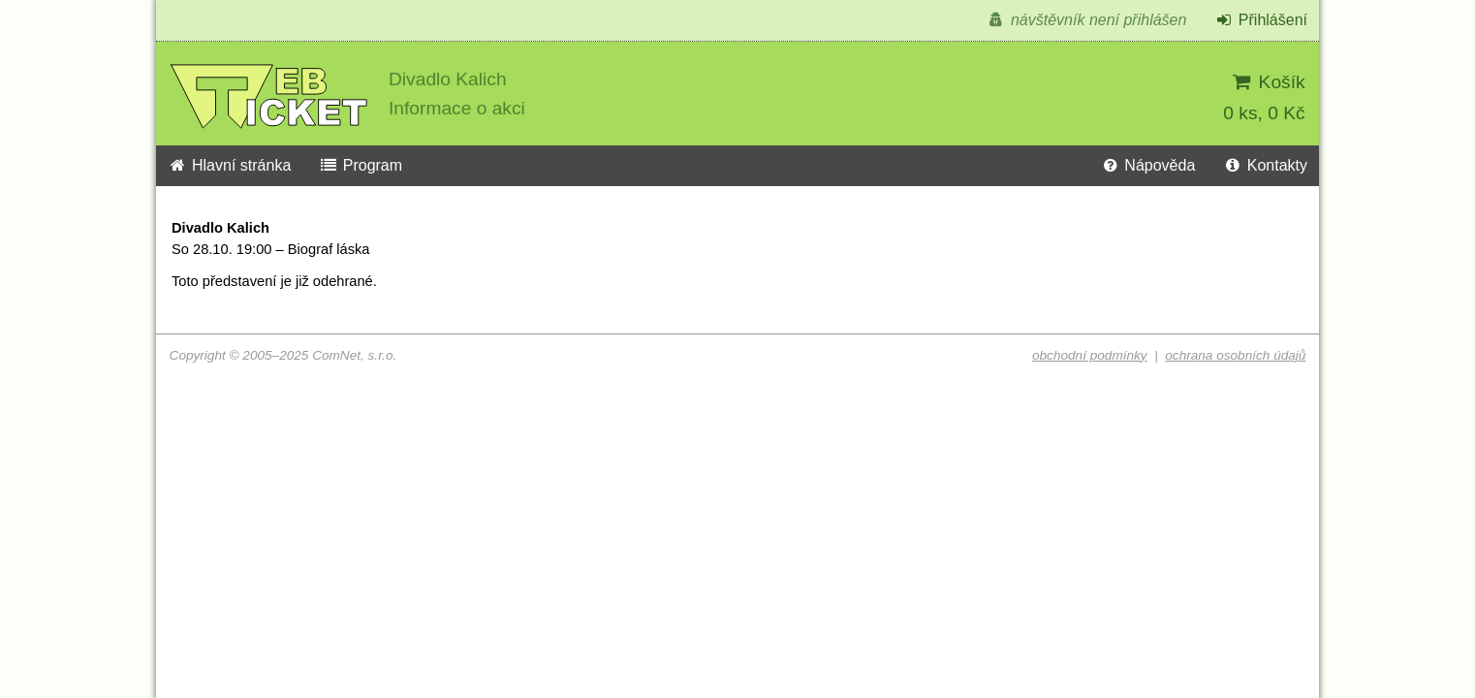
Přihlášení (1260, 20)
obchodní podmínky (1089, 355)
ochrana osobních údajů (1235, 355)
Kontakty (1265, 165)
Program (360, 165)
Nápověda (1147, 165)
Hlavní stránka (229, 165)
